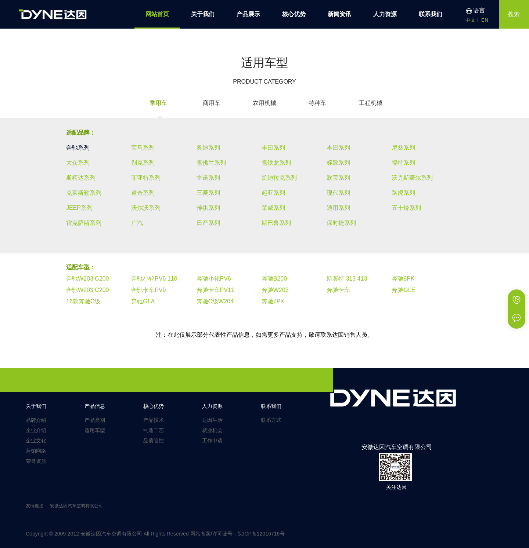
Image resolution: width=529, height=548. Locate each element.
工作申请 (212, 440)
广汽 (137, 223)
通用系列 (338, 208)
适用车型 (94, 430)
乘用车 (158, 103)
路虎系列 (403, 193)
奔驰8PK (403, 278)
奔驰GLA (143, 301)
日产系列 (208, 223)
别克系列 (143, 163)
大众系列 (78, 163)
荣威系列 (273, 208)
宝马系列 (143, 148)
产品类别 (94, 420)
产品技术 (153, 420)
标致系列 (338, 163)
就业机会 (212, 430)
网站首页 (157, 14)
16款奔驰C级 (83, 301)
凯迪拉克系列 (279, 178)
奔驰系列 (78, 148)
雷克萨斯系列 (83, 223)
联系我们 (430, 14)
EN (485, 20)
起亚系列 (273, 193)
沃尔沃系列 (146, 208)
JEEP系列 (79, 208)
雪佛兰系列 (211, 163)
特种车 (317, 103)
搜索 (514, 14)
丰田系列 (273, 148)
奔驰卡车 (338, 290)
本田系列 (338, 148)
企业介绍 (36, 430)
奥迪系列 (208, 148)
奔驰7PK (273, 301)
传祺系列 (208, 208)
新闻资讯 (339, 14)
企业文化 (36, 440)
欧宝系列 (338, 178)
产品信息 (94, 406)
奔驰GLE (403, 290)
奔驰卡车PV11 (215, 290)
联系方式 (271, 420)
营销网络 (36, 451)
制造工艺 (153, 430)
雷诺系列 (208, 178)
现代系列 (338, 193)
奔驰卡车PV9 (148, 290)
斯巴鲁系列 (276, 223)
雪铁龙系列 (276, 163)
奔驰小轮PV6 (214, 278)
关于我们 (203, 14)
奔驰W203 (275, 290)
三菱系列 (208, 193)
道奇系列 (143, 193)
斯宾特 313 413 (347, 278)
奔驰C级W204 (215, 301)
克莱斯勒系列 (83, 193)
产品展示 (248, 14)
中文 (470, 20)
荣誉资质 (36, 461)
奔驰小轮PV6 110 (154, 278)
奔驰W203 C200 (87, 278)
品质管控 (153, 440)
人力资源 (385, 14)
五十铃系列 (406, 208)
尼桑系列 (403, 148)
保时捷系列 (341, 223)
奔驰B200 (274, 278)
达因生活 (212, 420)
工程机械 (370, 103)
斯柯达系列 (81, 178)
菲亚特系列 (146, 178)
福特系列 (403, 163)
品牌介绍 (36, 420)
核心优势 (294, 14)
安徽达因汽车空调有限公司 (76, 505)
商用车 (211, 103)
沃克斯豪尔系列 (412, 178)
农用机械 (264, 103)
